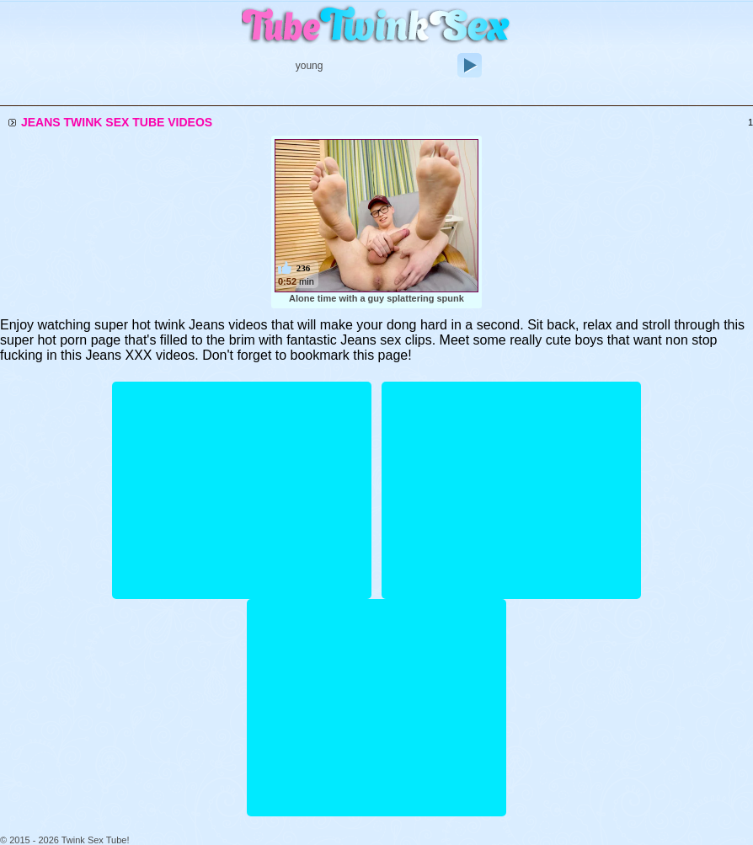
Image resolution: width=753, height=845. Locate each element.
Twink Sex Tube (376, 26)
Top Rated (438, 95)
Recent (304, 95)
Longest (367, 95)
